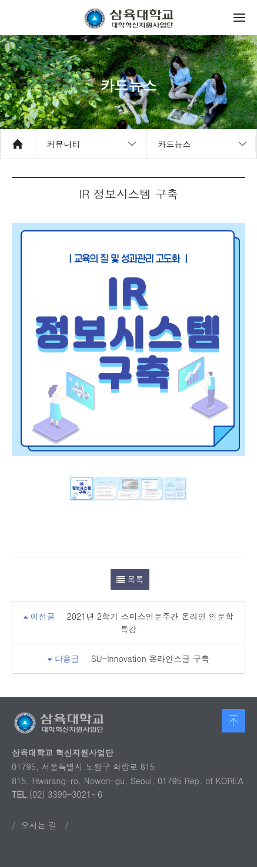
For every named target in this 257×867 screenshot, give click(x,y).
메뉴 (239, 17)
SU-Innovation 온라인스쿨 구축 (150, 658)
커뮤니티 (63, 144)
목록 (130, 579)
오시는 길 (39, 825)
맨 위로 (233, 720)
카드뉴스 (174, 144)
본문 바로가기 (0, 0)
